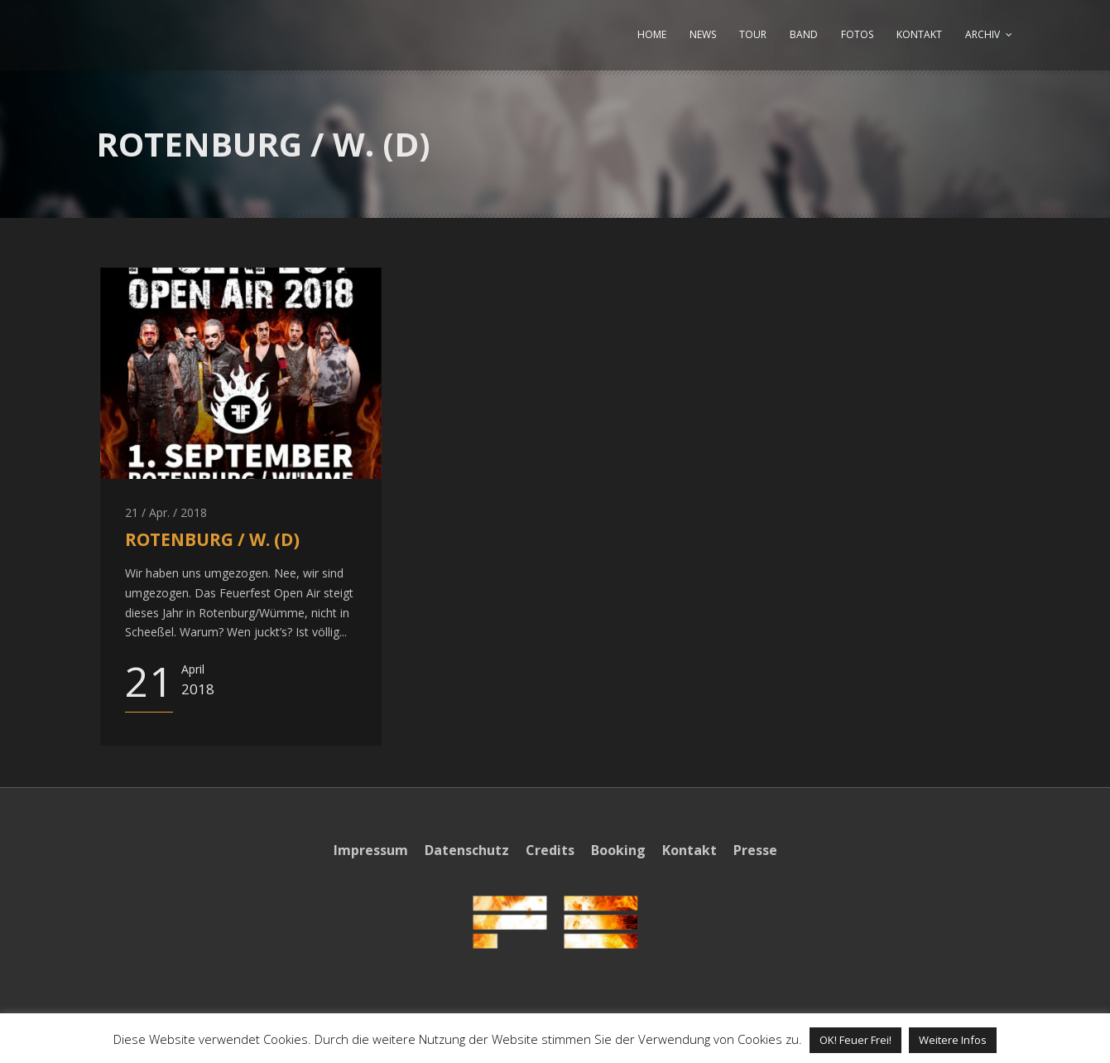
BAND (804, 34)
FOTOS (857, 34)
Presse (755, 850)
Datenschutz (467, 850)
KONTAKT (919, 34)
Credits (550, 850)
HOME (651, 34)
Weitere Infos (953, 1039)
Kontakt (689, 850)
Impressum (371, 850)
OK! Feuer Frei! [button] (855, 1039)
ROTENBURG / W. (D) (212, 539)
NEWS (703, 34)
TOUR (752, 34)
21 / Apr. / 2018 (166, 512)
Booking (618, 850)
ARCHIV (982, 34)
